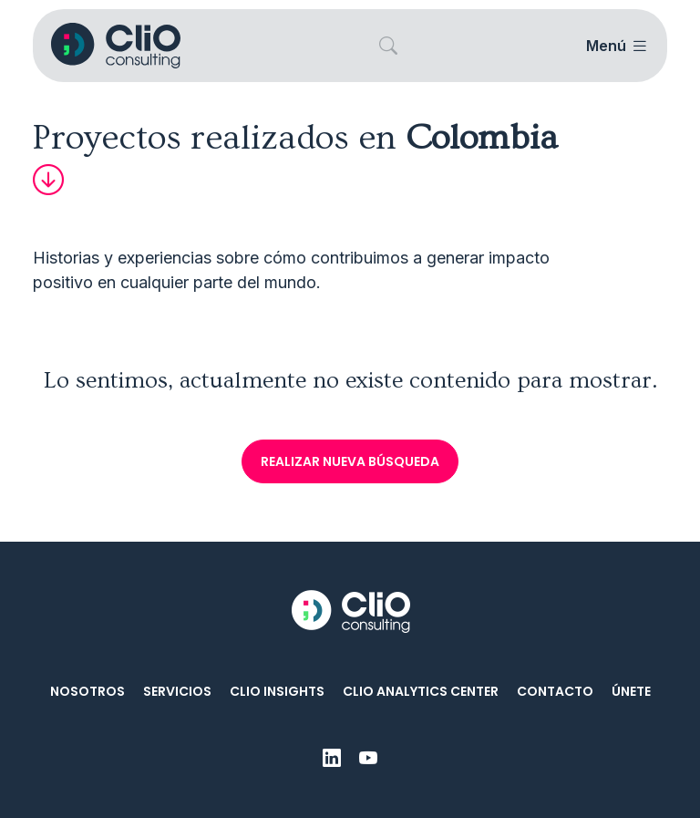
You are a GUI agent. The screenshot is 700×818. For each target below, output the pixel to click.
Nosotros (87, 691)
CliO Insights (277, 691)
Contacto (555, 691)
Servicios (177, 691)
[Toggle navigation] (615, 46)
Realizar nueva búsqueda (350, 461)
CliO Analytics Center (421, 691)
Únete (631, 691)
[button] (388, 45)
